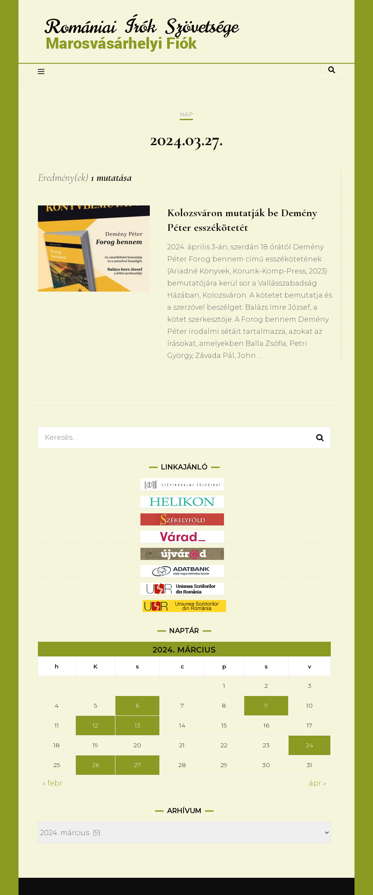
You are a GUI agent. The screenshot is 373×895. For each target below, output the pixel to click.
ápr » (317, 783)
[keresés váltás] (331, 70)
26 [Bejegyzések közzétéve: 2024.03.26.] (95, 765)
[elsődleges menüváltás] (43, 72)
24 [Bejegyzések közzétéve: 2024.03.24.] (309, 745)
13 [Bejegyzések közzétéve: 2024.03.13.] (137, 725)
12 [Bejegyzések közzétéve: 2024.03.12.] (95, 725)
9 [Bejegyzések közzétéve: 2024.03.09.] (266, 705)
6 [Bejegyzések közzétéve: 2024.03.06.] (137, 705)
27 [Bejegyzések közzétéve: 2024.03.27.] (137, 765)
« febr (52, 783)
